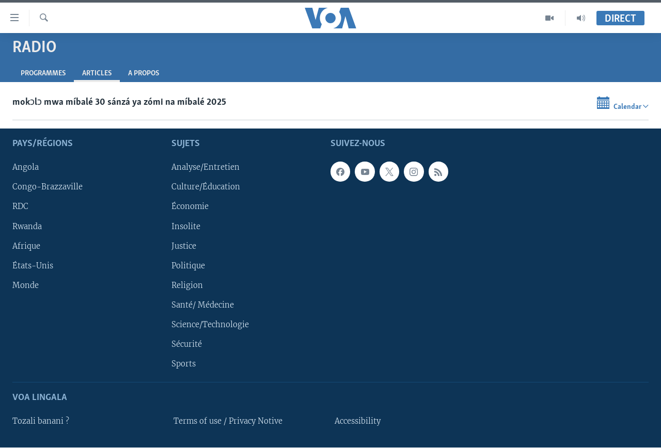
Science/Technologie (210, 324)
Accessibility (358, 421)
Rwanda (27, 226)
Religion (187, 285)
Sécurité (186, 344)
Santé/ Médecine (202, 305)
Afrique (26, 246)
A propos (143, 73)
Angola (25, 167)
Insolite (185, 226)
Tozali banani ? (40, 421)
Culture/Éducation (205, 187)
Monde (25, 285)
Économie (190, 207)
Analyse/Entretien (205, 167)
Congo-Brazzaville (47, 187)
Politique (188, 265)
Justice (183, 246)
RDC (20, 207)
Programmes (43, 73)
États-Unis (32, 265)
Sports (183, 364)
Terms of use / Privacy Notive (228, 421)
